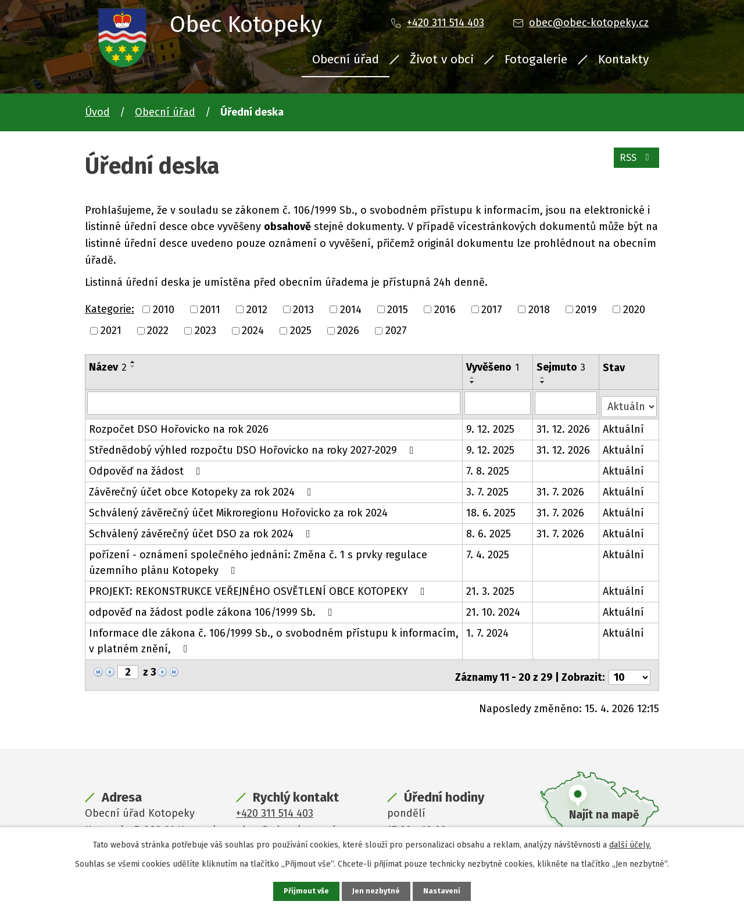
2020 (634, 309)
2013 (303, 309)
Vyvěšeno (493, 367)
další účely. (630, 844)
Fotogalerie (536, 59)
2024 (253, 330)
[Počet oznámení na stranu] (629, 669)
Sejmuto (561, 367)
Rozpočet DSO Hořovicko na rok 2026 (179, 425)
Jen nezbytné (377, 891)
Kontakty (623, 59)
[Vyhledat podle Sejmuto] (566, 403)
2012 (256, 309)
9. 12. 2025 (491, 425)
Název (108, 367)
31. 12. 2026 (564, 425)
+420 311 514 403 (445, 22)
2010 (163, 309)
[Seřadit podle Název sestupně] (133, 366)
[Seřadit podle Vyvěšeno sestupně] (473, 382)
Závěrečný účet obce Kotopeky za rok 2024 (202, 488)
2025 (301, 330)
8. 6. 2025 (489, 530)
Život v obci (442, 59)
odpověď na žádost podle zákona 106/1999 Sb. (213, 608)
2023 (205, 330)
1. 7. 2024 (488, 629)
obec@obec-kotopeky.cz (589, 22)
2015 (397, 309)
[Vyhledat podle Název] (274, 403)
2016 (445, 309)
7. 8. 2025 (488, 467)
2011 (210, 309)
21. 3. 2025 (491, 587)
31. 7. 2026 (561, 488)
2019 (586, 309)
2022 (158, 330)
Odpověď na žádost (147, 467)
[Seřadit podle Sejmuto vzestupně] (543, 377)
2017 (491, 309)
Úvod (97, 112)
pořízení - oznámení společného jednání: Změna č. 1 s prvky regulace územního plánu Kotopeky (258, 559)
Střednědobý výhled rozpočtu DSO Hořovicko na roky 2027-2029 (254, 446)
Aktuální (624, 425)
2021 (111, 330)
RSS (634, 162)
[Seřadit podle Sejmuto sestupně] (543, 382)
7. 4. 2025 (488, 551)
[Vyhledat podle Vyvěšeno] (498, 403)
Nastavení (444, 891)
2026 (348, 330)
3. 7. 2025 (488, 488)
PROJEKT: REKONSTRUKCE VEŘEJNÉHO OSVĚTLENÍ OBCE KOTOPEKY (259, 587)
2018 (539, 309)
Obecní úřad (345, 59)
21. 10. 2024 (494, 608)
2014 (351, 309)
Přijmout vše (305, 891)
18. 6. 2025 (491, 509)
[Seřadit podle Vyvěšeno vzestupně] (473, 377)
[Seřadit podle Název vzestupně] (133, 362)
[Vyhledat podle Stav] (629, 402)
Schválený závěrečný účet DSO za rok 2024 (202, 530)
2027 (396, 330)
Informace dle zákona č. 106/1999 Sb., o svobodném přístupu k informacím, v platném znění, (274, 637)
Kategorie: (109, 309)
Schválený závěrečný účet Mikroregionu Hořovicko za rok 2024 (238, 509)
